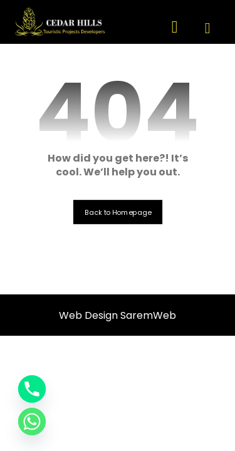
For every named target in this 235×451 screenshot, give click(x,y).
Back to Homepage (117, 212)
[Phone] (32, 389)
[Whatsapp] (32, 421)
